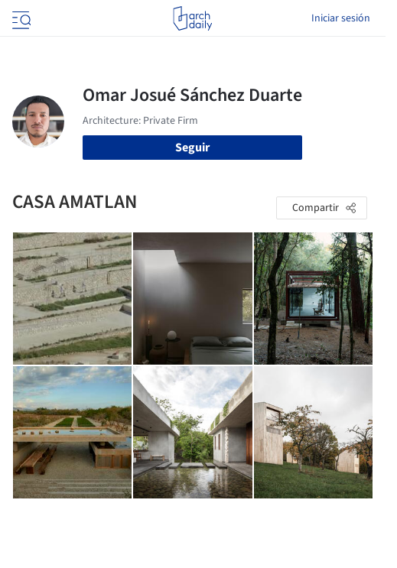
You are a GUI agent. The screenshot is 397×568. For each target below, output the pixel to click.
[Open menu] (20, 18)
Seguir (192, 147)
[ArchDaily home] (192, 18)
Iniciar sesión (340, 18)
